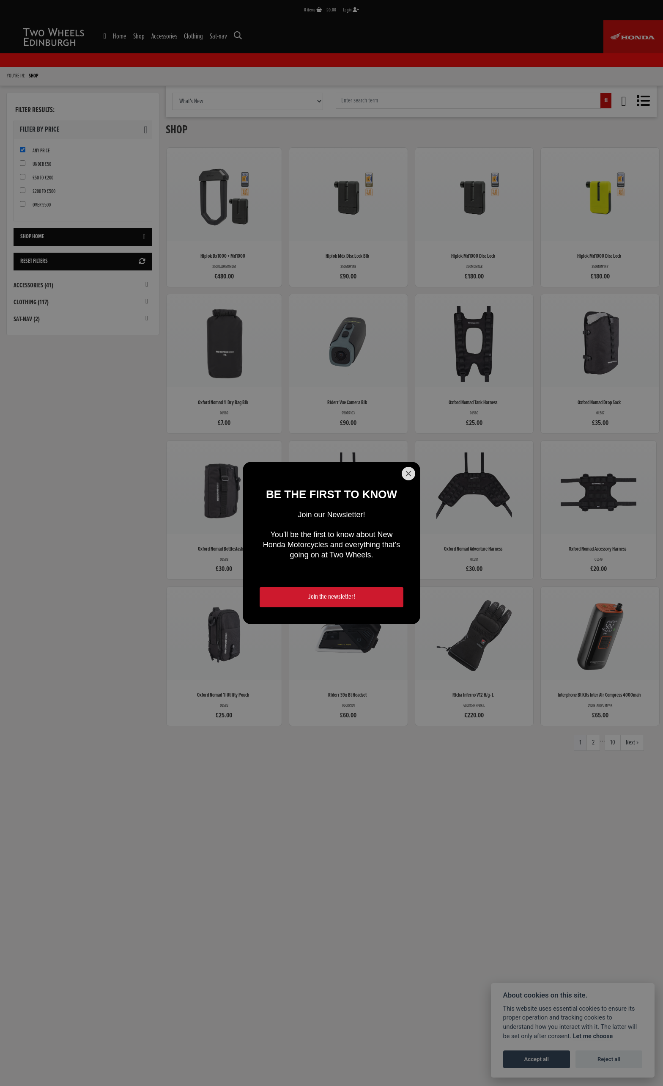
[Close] (408, 473)
